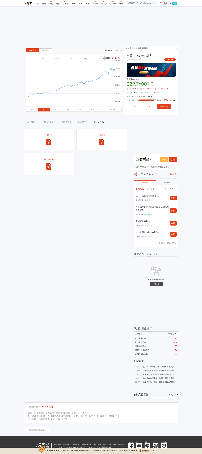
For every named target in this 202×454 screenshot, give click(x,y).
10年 (80, 109)
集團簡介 (66, 444)
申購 (173, 197)
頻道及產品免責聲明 (37, 430)
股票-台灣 (131, 59)
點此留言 (173, 394)
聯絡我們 (97, 444)
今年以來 (94, 109)
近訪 (149, 254)
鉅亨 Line (147, 446)
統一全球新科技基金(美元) (147, 195)
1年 (44, 109)
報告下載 (99, 122)
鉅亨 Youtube (139, 446)
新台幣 (138, 59)
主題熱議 (167, 183)
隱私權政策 (133, 450)
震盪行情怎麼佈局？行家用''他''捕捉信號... (152, 167)
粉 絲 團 (131, 446)
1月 (32, 109)
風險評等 (82, 122)
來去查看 (156, 284)
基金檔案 (49, 122)
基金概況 (32, 122)
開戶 (164, 159)
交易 (173, 159)
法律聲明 (121, 444)
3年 (56, 109)
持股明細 (65, 122)
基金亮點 (145, 183)
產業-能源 (148, 214)
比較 (133, 106)
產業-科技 (148, 200)
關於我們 (57, 444)
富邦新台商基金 (143, 221)
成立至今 (112, 109)
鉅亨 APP (155, 446)
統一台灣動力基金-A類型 (147, 232)
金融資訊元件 (87, 444)
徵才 (105, 444)
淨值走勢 (45, 50)
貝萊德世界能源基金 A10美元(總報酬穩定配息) (152, 208)
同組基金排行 (169, 59)
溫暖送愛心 (164, 446)
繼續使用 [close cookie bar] (145, 450)
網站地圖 (112, 444)
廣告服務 (75, 444)
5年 (68, 109)
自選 (155, 254)
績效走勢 (32, 50)
